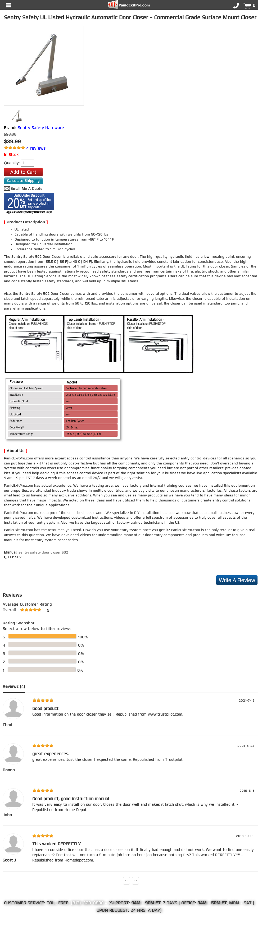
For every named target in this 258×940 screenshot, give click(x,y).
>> (135, 880)
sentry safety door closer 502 (43, 552)
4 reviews (36, 148)
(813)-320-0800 (87, 903)
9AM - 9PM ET (146, 903)
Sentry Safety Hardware (41, 128)
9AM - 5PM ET (212, 903)
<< (126, 880)
